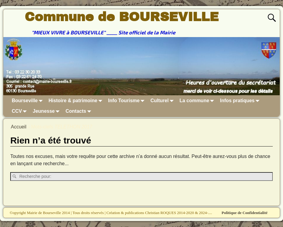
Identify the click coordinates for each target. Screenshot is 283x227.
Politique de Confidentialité (244, 212)
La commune (197, 100)
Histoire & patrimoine (76, 100)
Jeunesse (47, 111)
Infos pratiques (241, 100)
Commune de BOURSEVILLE (122, 17)
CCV (20, 111)
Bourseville (28, 100)
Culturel (163, 100)
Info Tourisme (127, 100)
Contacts (79, 111)
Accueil (18, 126)
